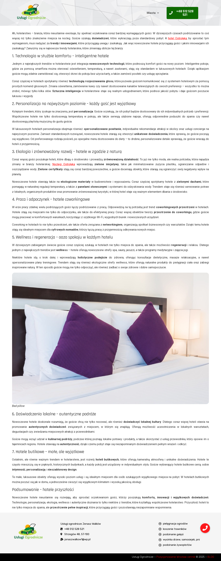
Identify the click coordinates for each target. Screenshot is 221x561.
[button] (152, 13)
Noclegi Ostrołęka (63, 164)
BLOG (211, 556)
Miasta (153, 13)
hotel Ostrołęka (177, 38)
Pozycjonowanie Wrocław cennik (175, 556)
